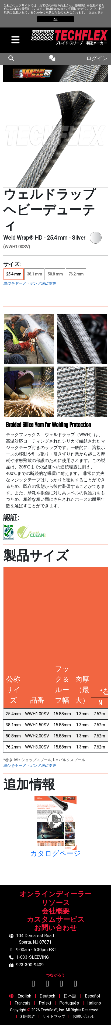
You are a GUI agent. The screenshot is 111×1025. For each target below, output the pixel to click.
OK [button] (56, 19)
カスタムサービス (56, 920)
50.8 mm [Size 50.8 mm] (55, 274)
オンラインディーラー (55, 895)
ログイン (97, 59)
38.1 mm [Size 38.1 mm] (34, 274)
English (24, 996)
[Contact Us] (52, 59)
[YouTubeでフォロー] (48, 985)
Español (92, 996)
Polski (45, 1003)
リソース (55, 903)
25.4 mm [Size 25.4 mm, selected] (13, 274)
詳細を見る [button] (96, 12)
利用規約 (27, 1016)
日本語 (70, 996)
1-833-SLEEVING (32, 957)
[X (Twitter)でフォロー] (75, 985)
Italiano (94, 1003)
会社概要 (55, 912)
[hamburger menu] (14, 41)
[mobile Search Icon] (11, 59)
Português (69, 1003)
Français (22, 1003)
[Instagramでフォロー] (62, 985)
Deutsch (47, 996)
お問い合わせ (55, 928)
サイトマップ (54, 1016)
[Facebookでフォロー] (34, 985)
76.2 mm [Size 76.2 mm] (76, 274)
